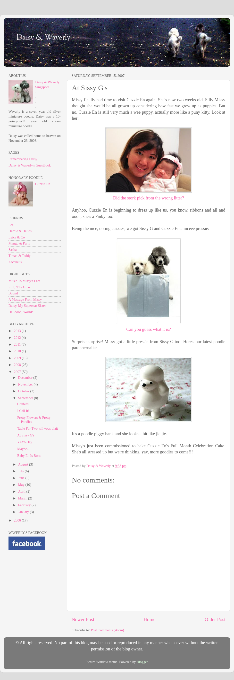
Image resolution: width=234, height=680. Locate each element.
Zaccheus (15, 262)
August (23, 464)
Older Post (215, 619)
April (22, 491)
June (21, 478)
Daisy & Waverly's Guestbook (29, 165)
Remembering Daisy (22, 159)
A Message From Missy (25, 299)
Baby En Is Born (29, 456)
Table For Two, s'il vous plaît (37, 428)
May (21, 485)
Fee (11, 225)
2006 (18, 520)
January (24, 512)
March (23, 498)
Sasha (12, 250)
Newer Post (83, 619)
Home (149, 619)
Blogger (142, 662)
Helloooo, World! (20, 312)
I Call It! (23, 411)
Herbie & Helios (20, 231)
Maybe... (23, 449)
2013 (18, 331)
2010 (18, 351)
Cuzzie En (42, 184)
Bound (13, 293)
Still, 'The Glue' (19, 287)
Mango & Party (19, 243)
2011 (18, 344)
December (25, 378)
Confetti (23, 404)
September (26, 398)
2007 (18, 372)
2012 (18, 338)
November (26, 384)
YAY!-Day (24, 442)
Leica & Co (16, 237)
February (25, 505)
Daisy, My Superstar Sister (27, 306)
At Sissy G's (25, 435)
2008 (18, 365)
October (24, 391)
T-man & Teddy (19, 256)
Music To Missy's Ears (24, 281)
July (21, 471)
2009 (18, 358)
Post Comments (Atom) (107, 630)
